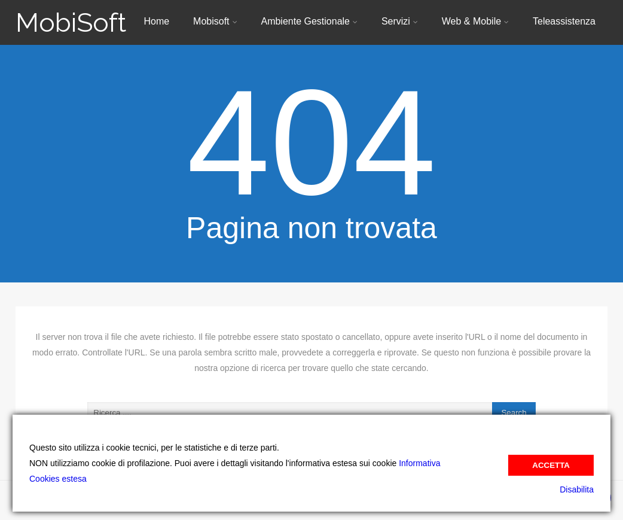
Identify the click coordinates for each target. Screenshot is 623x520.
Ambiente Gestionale (309, 21)
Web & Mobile (475, 21)
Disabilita (577, 489)
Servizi (399, 21)
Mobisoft (215, 21)
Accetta (551, 465)
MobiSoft (71, 22)
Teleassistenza (564, 21)
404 (311, 142)
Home (157, 21)
